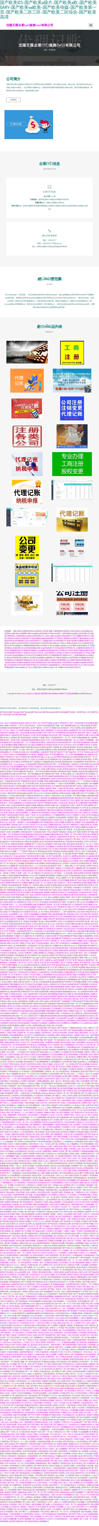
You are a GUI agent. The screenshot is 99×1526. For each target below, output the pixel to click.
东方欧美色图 (42, 1413)
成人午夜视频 (19, 867)
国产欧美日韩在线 (40, 852)
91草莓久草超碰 (33, 770)
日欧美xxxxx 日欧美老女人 (13, 1346)
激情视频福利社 (87, 1484)
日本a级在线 (81, 980)
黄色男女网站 (38, 1491)
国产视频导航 (75, 1097)
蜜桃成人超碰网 (90, 997)
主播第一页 (68, 838)
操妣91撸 (38, 1452)
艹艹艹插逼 (21, 855)
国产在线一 (23, 777)
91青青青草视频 (70, 1087)
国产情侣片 (40, 983)
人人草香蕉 (11, 799)
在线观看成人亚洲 (78, 1075)
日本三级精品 (31, 1055)
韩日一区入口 (81, 1498)
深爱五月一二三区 (10, 1491)
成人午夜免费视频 (32, 755)
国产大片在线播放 (78, 1188)
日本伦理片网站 (32, 1336)
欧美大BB (37, 806)
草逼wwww (71, 949)
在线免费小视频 (71, 876)
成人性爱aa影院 (46, 770)
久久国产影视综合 (85, 768)
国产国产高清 (90, 1138)
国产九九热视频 (64, 1457)
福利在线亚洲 (20, 1210)
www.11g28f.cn (27, 697)
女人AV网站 (54, 1055)
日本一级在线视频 (81, 814)
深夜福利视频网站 (18, 1123)
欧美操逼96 (91, 1314)
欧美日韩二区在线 (39, 1256)
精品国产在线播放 (49, 1053)
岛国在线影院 (72, 1471)
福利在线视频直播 (65, 743)
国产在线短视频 (53, 966)
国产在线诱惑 (64, 942)
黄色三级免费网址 (14, 835)
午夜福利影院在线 (8, 1126)
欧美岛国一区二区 (39, 886)
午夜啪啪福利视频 (87, 1155)
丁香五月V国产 (75, 901)
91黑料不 (52, 959)
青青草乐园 (40, 1157)
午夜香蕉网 (84, 1053)
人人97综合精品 (41, 869)
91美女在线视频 (90, 782)
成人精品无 (67, 944)
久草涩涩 (12, 845)
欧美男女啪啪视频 (25, 1522)
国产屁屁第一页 (93, 884)
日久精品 (24, 1341)
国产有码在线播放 (72, 1324)
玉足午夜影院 (74, 1140)
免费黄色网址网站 (80, 1343)
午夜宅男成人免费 (47, 1515)
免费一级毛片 (72, 1411)
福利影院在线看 (18, 1288)
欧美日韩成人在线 (42, 1312)
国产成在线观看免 (66, 1176)
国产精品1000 (17, 913)
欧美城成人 (18, 1113)
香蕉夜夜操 (63, 1455)
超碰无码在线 (94, 920)
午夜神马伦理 (23, 976)
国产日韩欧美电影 (6, 782)
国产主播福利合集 (7, 1070)
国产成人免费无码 (6, 840)
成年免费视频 (52, 997)
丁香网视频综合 (7, 1186)
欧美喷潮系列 (25, 1203)
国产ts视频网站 (77, 872)
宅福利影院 (37, 1053)
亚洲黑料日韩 (11, 1513)
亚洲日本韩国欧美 (47, 1191)
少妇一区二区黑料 (84, 1087)
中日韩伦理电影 (81, 1396)
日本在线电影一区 (45, 1438)
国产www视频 (18, 932)
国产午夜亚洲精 (37, 1043)
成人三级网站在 (50, 840)
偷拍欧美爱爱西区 (65, 1159)
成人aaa (32, 1247)
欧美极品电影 (82, 780)
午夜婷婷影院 (43, 1455)
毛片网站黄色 (14, 997)
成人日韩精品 (49, 956)
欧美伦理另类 (59, 993)
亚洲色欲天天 (10, 760)
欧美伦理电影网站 (48, 787)
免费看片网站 (82, 1060)
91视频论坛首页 (61, 1459)
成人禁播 (41, 1360)
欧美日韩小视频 (29, 959)
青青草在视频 (47, 1447)
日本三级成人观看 (31, 898)
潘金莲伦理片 (13, 1053)
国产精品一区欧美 (55, 1292)
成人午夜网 (25, 782)
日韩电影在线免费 (28, 1159)
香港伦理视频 (30, 1244)
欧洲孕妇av (4, 1474)
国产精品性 (48, 726)
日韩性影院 (79, 1145)
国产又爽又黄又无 (81, 823)
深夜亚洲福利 (41, 1329)
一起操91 (73, 1082)
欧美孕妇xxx (82, 1065)
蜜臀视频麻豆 (82, 1280)
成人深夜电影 (65, 751)
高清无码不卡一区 (56, 1488)
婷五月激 (72, 1150)
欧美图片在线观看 (42, 1217)
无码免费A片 (92, 1409)
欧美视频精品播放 (58, 1288)
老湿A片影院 (62, 893)
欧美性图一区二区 (8, 1051)
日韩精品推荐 (54, 905)
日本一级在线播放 (26, 1426)
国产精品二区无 (80, 1273)
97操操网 (62, 1256)
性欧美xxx (54, 1169)
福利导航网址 (67, 1382)
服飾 (15, 634)
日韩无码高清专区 (43, 1186)
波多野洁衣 (35, 1000)
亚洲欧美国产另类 (47, 993)
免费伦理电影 (28, 850)
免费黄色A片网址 (51, 753)
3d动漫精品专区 (87, 1406)
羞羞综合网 (81, 1348)
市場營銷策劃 (58, 634)
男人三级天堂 (21, 1251)
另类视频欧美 (91, 905)
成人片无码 (40, 942)
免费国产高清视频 (9, 971)
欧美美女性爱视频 (69, 1421)
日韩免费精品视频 (9, 980)
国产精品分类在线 (6, 789)
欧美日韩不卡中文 (20, 1377)
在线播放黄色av (70, 1488)
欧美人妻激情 (35, 1036)
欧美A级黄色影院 (36, 903)
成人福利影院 (79, 1215)
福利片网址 (10, 1290)
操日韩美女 (39, 1113)
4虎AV (10, 1147)
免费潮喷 (36, 794)
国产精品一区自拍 (66, 905)
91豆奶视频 (94, 1184)
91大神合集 (84, 811)
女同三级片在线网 (18, 1440)
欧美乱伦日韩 (44, 1336)
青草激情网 (7, 1484)
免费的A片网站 (50, 1116)
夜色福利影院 (6, 1063)
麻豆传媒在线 (16, 1464)
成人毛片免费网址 (25, 1382)
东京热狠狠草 (50, 821)
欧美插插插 (29, 1452)
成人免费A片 (57, 1375)
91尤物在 (84, 1203)
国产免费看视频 (10, 893)
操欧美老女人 (29, 869)
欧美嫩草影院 (43, 1208)
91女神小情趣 (59, 1389)
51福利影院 (12, 966)
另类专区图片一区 (7, 1387)
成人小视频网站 (62, 1452)
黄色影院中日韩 (73, 1164)
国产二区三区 (38, 726)
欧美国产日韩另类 (61, 1201)
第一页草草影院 (58, 930)
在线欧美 (6, 1094)
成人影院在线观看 (37, 1259)
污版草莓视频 (30, 1106)
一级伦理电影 (71, 1409)
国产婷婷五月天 (62, 896)
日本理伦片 (50, 1234)
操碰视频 (17, 806)
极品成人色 (20, 893)
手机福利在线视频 (39, 1396)
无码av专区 (37, 1338)
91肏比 (27, 951)
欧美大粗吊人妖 (10, 949)
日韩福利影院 (79, 1138)
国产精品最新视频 (25, 1082)
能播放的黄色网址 (32, 1409)
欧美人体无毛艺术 (46, 1389)
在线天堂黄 (20, 1196)
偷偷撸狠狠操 (41, 1467)
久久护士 (45, 1520)
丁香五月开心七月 (88, 1193)
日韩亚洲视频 (30, 1467)
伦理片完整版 (75, 830)
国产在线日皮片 (11, 976)
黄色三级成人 (62, 1338)
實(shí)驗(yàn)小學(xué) (58, 646)
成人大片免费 (72, 1043)
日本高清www (74, 1428)
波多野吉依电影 (45, 789)
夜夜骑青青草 (85, 746)
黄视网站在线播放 (87, 830)
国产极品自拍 (61, 959)
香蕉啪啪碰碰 (83, 1433)
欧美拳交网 (31, 1072)
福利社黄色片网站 (61, 1150)
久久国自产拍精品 (56, 816)
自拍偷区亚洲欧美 (12, 1457)
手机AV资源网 (8, 1128)
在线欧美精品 (47, 1305)
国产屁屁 (50, 755)
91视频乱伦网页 (71, 1351)
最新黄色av (49, 964)
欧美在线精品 (15, 1309)
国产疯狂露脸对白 (39, 1522)
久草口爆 (61, 1406)
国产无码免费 (65, 1225)
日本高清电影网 (16, 809)
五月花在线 (76, 1399)
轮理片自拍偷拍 (10, 903)
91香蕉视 (54, 743)
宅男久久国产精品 (81, 918)
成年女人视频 (91, 736)
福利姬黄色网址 (13, 818)
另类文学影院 (40, 1346)
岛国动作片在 (39, 876)
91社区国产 (13, 729)
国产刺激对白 (70, 993)
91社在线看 (47, 932)
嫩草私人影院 (46, 1513)
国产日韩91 (9, 758)
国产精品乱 (33, 1399)
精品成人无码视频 (27, 954)
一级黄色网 (82, 821)
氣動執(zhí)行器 (29, 663)
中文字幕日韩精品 (33, 1070)
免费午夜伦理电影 (18, 1138)
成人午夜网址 (52, 884)
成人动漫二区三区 (31, 905)
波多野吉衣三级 (50, 876)
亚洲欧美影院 (89, 1176)
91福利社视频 (72, 852)
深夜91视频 (24, 1259)
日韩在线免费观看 (28, 1217)
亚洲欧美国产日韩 (27, 995)
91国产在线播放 (62, 908)
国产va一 (39, 1309)
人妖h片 (95, 1479)
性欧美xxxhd (47, 1126)
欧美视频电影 (19, 993)
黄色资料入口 (28, 964)
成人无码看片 (64, 867)
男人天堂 (76, 905)
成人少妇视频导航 (63, 809)
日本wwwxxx (8, 1273)
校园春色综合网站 (79, 1222)
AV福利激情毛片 (44, 976)
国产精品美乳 (70, 806)
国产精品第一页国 (40, 864)
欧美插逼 (94, 1068)
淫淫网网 (67, 826)
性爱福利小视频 (54, 1038)
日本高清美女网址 (38, 1046)
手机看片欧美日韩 (51, 1442)
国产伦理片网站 (34, 1428)
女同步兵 (56, 1068)
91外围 (39, 1300)
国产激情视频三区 (20, 922)
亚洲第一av (93, 1392)
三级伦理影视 (15, 1101)
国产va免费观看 (10, 821)
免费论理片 (59, 1351)
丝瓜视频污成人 (27, 971)
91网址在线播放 (27, 1392)
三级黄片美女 (8, 1271)
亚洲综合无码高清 (59, 1249)
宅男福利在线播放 (34, 922)
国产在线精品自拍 (45, 1283)
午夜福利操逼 (78, 1259)
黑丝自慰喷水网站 (45, 1276)
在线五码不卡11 (82, 1510)
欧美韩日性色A (60, 1230)
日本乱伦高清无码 (59, 978)
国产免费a (46, 1508)
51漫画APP (61, 886)
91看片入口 (87, 961)
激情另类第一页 (85, 1036)
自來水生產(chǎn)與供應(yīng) (81, 634)
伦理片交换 (88, 1145)
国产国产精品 (21, 1283)
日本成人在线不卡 (89, 1319)
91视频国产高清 (83, 1353)
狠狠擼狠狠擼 (59, 990)
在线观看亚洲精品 (28, 830)
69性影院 (57, 765)
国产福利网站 (35, 1128)
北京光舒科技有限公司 (77, 656)
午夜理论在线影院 (73, 1249)
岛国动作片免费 (73, 1268)
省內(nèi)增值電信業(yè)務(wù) (17, 661)
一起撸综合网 (24, 1097)
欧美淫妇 (11, 1150)
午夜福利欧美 (15, 1469)
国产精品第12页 (45, 898)
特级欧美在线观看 (60, 785)
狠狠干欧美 (18, 852)
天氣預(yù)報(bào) (11, 666)
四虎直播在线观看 (18, 1034)
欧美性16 (3, 830)
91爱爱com (17, 843)
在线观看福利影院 (43, 1247)
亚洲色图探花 (48, 1387)
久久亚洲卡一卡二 (44, 1271)
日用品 (70, 654)
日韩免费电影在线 (73, 1051)
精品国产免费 (57, 1196)
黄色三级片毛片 (64, 828)
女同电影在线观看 (86, 995)
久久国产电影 (75, 1307)
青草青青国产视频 (70, 1065)
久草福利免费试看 (82, 949)
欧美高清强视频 (12, 1167)
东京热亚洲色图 (77, 997)
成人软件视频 (88, 850)
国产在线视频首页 (47, 1295)
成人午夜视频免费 (42, 985)
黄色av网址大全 (69, 777)
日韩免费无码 (39, 1484)
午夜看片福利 (79, 1442)
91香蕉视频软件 (56, 1065)
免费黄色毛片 (23, 748)
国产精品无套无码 (92, 910)
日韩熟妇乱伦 (34, 1404)
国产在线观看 (44, 1399)
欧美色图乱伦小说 (66, 864)
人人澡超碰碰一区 (10, 1145)
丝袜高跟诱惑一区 (34, 1459)
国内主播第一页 (42, 859)
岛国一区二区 (28, 876)
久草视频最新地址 (87, 1140)
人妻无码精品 (50, 746)
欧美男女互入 (52, 1256)
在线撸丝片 (42, 811)
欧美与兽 (56, 1430)
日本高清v (19, 980)
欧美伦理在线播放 (88, 1159)
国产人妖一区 (47, 1201)
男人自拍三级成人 (65, 1309)
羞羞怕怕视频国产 (78, 1496)
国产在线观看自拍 (36, 1220)
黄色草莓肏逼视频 (30, 1176)
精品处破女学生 (22, 1399)
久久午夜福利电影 (39, 1174)
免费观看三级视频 (66, 1329)
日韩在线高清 (13, 1043)
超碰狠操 (58, 1300)
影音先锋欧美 (88, 1034)
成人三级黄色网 (51, 1164)
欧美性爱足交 (92, 1273)
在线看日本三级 (91, 1377)
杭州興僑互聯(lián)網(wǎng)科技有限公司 (39, 651)
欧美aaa (45, 1097)
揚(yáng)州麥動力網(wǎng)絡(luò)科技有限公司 (32, 637)
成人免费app (10, 1283)
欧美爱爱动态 (64, 1075)
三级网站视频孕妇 (43, 1084)
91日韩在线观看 (59, 973)
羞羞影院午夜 (32, 1283)
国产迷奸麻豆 (23, 1242)
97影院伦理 (30, 1186)
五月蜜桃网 (86, 1201)
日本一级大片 (5, 726)
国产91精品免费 (17, 1409)
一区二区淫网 (48, 1167)
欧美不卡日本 (56, 1363)
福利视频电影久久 (62, 903)
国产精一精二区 (76, 840)
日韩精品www (51, 1157)
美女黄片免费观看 (25, 956)
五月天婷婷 (61, 988)
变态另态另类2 (69, 932)
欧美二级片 (16, 1413)
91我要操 (67, 872)
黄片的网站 (18, 1111)
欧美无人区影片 (40, 1450)
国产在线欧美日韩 (70, 1094)
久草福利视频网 (20, 758)
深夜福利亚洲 (21, 949)
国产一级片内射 (74, 746)
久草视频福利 (36, 1097)
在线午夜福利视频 (21, 1520)
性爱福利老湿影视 (70, 1283)
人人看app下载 (48, 1101)
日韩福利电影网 (18, 1198)
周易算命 (66, 634)
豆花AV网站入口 (14, 1392)
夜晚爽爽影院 (62, 1517)
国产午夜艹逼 (31, 1034)
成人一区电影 (5, 1138)
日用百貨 (39, 656)
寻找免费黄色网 (89, 1234)
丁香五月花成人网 (80, 1382)
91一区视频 (9, 1188)
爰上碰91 (19, 983)
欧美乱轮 (77, 1193)
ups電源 (34, 671)
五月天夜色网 (61, 1278)
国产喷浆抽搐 (69, 918)
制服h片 (89, 1266)
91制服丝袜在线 (75, 1031)
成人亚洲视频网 (32, 1150)
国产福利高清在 (83, 1184)
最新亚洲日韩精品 (32, 838)
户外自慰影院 (54, 741)
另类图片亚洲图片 (23, 1370)
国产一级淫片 (84, 1372)
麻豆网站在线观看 (31, 862)
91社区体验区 (85, 1447)
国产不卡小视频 (85, 862)
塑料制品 (11, 639)
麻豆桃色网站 (35, 993)
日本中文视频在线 (78, 913)
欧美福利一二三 (76, 1440)
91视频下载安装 (64, 1358)
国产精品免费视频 (46, 1239)
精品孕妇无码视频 (67, 855)
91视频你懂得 (53, 828)
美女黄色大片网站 (63, 1377)
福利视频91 (94, 1063)
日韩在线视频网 (35, 1305)
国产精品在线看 (39, 1234)
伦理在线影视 (79, 898)
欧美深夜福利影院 (87, 1370)
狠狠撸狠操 (10, 1230)
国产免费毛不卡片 (61, 971)
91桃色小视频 (69, 990)
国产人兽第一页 (86, 1522)
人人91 (25, 1116)
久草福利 (15, 755)
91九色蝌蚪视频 (40, 1121)
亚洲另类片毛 (28, 1488)
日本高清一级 (24, 1442)
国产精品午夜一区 (73, 755)
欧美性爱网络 (59, 1324)
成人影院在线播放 (77, 760)
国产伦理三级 (74, 1452)
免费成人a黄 (57, 1334)
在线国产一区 (34, 1152)
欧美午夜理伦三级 (79, 1467)
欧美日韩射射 (6, 1413)
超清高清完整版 (17, 1106)
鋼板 (50, 634)
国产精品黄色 (62, 1365)
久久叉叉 (43, 901)
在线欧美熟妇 (5, 1452)
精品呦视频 (48, 978)
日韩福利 (15, 1099)
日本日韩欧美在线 (15, 964)
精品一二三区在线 (26, 1297)
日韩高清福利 (24, 1423)
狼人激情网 (42, 968)
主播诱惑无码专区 (6, 993)
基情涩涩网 (86, 840)
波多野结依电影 (46, 751)
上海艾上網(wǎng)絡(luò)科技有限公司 (58, 639)
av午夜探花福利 (27, 901)
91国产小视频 (77, 944)
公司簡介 (13, 100)
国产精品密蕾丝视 (87, 1452)
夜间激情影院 (15, 1285)
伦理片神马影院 (14, 1058)
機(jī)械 (83, 661)
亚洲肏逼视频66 (6, 1503)
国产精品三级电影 (10, 1338)
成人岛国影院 (19, 905)
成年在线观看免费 (41, 995)
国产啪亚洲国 (57, 922)
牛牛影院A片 (86, 893)
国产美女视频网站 (90, 872)
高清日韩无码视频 (20, 840)
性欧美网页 (95, 1508)
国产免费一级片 (58, 729)
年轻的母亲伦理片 (44, 1196)
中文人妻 (93, 1174)
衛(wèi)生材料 (56, 637)
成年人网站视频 (79, 934)
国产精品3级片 (80, 736)
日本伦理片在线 (41, 913)
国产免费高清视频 (24, 1181)
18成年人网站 (5, 809)
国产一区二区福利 (28, 746)
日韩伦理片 (60, 927)
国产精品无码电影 (24, 741)
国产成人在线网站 (89, 777)
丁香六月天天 (17, 1063)
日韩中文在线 (56, 782)
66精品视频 (39, 881)
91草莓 (18, 971)
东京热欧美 (45, 1421)
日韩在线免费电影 (44, 1063)
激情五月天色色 (70, 780)
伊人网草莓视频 (27, 1517)
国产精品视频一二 (60, 1305)
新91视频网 (93, 787)
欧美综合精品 (66, 1046)
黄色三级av (51, 1174)
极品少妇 (52, 1097)
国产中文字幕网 (34, 1418)
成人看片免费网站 (63, 1116)
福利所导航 (89, 964)
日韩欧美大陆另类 (89, 1237)
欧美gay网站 (29, 1312)
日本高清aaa (32, 1048)
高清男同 (31, 997)
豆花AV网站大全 (31, 1080)
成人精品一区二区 (21, 787)
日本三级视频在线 (36, 1341)
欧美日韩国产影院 (18, 1172)
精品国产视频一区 (21, 1365)
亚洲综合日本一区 (20, 1213)
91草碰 (49, 811)
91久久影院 (41, 772)
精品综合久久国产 (46, 1150)
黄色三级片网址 (83, 1150)
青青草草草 (86, 1491)
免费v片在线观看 (34, 1213)
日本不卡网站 (24, 1043)
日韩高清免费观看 (54, 1130)
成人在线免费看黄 (26, 908)
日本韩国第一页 (89, 1213)
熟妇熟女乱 (22, 1459)
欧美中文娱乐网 (25, 1227)
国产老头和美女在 (31, 1498)
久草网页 (12, 876)
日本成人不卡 (21, 1290)
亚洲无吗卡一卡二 (54, 1346)
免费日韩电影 (51, 772)
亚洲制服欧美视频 (77, 1413)
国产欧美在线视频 (40, 739)
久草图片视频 (72, 1256)
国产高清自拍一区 (45, 930)
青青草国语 (22, 1118)
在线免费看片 (14, 918)
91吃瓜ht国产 (74, 1261)
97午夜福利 (82, 1336)
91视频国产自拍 (13, 801)
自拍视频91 (72, 785)
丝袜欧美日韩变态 (54, 1162)
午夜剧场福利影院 (81, 1143)
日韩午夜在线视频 (30, 1455)
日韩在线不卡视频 (87, 1464)
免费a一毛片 (6, 838)
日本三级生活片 (41, 1041)
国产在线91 (9, 833)
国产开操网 (37, 1387)
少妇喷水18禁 (51, 886)
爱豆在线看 (68, 850)
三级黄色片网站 (37, 889)
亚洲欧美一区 (41, 1353)
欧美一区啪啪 (22, 1295)
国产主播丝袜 (90, 1329)
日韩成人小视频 (34, 1087)
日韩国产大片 (56, 1254)
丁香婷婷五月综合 (44, 833)
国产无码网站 (10, 934)
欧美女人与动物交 (10, 741)
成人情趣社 (28, 1094)
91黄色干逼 (17, 1331)
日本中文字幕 (80, 1205)
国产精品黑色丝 (47, 1394)
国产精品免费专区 (26, 1205)
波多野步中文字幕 (55, 920)
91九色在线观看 (49, 934)
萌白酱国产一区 (15, 753)
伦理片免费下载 (52, 1143)
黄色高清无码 (80, 1430)
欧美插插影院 (68, 1273)
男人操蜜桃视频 (82, 806)
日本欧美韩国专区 (18, 1317)
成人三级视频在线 (91, 898)
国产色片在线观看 (83, 1421)
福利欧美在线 (31, 942)
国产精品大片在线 (28, 1058)
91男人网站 (53, 1034)
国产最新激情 (73, 1365)
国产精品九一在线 (59, 1099)
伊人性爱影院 (42, 1077)
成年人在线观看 (20, 1302)
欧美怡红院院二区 (88, 763)
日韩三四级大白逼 (57, 1302)
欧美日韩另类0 (91, 792)
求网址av (21, 1145)
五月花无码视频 (63, 884)
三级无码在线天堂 (54, 913)
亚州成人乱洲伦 (32, 1324)
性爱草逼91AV (16, 886)
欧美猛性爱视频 (67, 1092)
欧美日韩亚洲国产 (91, 1113)
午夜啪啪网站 (52, 1401)
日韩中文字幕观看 (50, 731)
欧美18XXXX (43, 1348)
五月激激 (39, 1411)
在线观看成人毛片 (45, 1048)
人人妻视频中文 (29, 1464)
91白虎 (84, 1517)
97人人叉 (29, 1450)
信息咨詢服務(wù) (18, 659)
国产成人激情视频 (58, 811)
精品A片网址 (18, 1273)
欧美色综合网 (52, 739)
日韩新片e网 (11, 1036)
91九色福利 (46, 910)
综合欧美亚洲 (49, 1082)
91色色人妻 (91, 821)
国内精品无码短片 (65, 775)
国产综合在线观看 (45, 729)
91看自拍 (8, 1312)
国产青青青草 (67, 985)
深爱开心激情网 (29, 1157)
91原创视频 (18, 959)
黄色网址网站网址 (62, 951)
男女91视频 (25, 896)
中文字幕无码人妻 (86, 755)
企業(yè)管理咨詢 (37, 666)
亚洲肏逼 (31, 1411)
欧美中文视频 (83, 1404)
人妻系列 (9, 797)
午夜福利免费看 (42, 1416)
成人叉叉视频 (11, 1367)
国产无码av (53, 893)
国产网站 (47, 814)
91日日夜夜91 (32, 758)
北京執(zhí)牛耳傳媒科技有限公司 (38, 659)
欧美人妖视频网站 (17, 920)
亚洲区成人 (13, 956)
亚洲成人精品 (74, 1157)
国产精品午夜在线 (41, 1469)
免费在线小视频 (57, 797)
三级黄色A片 (31, 1188)
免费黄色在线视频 (6, 959)
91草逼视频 (76, 985)
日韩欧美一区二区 (51, 1075)
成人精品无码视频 (35, 748)
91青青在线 (5, 1041)
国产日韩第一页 (57, 1462)
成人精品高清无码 (66, 1193)
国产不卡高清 (37, 847)
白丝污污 (46, 1363)
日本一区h (67, 1438)
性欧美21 (8, 1348)
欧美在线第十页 (65, 1266)
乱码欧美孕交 (81, 833)
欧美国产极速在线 (17, 1525)
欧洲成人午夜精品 (58, 806)
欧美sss (82, 1462)
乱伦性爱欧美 (26, 1179)
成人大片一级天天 (66, 937)
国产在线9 (67, 794)
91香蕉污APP (33, 930)
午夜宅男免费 (82, 772)
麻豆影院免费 (59, 964)
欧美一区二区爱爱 (80, 1162)
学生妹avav (37, 857)
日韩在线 (74, 768)
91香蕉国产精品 (68, 1513)
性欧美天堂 (81, 1334)
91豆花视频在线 (68, 1418)
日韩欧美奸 (53, 1457)
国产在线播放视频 (28, 1309)
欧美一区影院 (32, 1276)
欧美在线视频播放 (6, 939)
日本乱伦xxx (64, 1413)
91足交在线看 (69, 1126)
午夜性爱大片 (55, 1312)
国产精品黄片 (16, 1116)
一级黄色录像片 (55, 1348)
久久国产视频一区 (75, 1239)
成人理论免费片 (37, 1319)
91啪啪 (33, 1164)
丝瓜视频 (19, 1065)
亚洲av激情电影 (20, 859)
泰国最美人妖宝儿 (83, 1302)
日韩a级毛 (94, 1232)
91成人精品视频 (22, 743)
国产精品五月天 (31, 855)
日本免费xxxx (6, 1510)
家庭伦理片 (83, 1043)
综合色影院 (53, 1041)
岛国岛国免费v (83, 1174)
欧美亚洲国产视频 (30, 1208)
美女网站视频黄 (11, 968)
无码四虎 (43, 801)
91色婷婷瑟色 (39, 821)
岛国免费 (50, 869)
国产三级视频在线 (58, 983)
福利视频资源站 (71, 729)
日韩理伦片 (57, 1283)
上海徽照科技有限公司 (84, 651)
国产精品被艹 (5, 1343)
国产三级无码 (41, 1280)
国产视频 (50, 990)
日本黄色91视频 (37, 1184)
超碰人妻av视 (84, 1186)
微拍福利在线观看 (17, 726)
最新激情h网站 (57, 918)
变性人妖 (29, 731)
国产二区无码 (48, 973)
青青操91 (53, 988)
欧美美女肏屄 (53, 1413)
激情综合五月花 (61, 1491)
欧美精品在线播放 (43, 1169)
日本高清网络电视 (59, 1263)
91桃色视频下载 (53, 1092)
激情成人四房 (34, 1295)
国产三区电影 (36, 951)
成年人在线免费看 (83, 1084)
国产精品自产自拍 (54, 1382)
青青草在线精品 (48, 1459)
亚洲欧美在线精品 (49, 1365)
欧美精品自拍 (11, 1256)
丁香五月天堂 (23, 729)
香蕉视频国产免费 (11, 1097)
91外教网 (6, 1501)
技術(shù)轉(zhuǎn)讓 (45, 671)
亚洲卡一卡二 (14, 908)
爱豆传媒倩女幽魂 (20, 797)
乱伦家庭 (22, 755)
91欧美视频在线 (84, 1305)
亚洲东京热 (20, 763)
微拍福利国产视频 (64, 753)
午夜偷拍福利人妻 (17, 1237)
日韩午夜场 (55, 898)
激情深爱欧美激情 (36, 872)
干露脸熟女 (91, 980)
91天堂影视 (24, 961)
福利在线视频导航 (91, 976)
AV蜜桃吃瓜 (39, 939)
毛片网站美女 (33, 976)
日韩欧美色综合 (90, 915)
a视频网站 (77, 1111)
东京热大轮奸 (8, 1421)
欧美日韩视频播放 (25, 1396)
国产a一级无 (24, 1471)
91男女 (39, 780)
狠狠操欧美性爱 (44, 855)
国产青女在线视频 (83, 1068)
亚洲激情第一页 (87, 1401)
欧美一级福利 (90, 1121)
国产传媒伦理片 (22, 1447)
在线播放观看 (56, 889)
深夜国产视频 (71, 978)
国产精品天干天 (60, 755)
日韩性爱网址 (92, 879)
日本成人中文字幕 (56, 1118)
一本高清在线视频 (57, 1433)
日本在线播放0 (68, 1205)
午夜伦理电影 (39, 1135)
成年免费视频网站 (33, 826)
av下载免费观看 (14, 1179)
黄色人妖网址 (31, 1196)
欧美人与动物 (18, 1215)
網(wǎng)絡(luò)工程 (22, 671)
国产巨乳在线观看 (42, 775)
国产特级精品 (40, 1193)
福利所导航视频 (27, 891)
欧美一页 (76, 995)
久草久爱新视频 (35, 1126)
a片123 (82, 905)
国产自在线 (20, 869)
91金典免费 (84, 903)
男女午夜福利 (10, 1384)
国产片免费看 (26, 1234)
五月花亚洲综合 (57, 833)
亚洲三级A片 (46, 1471)
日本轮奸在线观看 (12, 1087)
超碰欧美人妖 (23, 1109)
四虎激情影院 (89, 1259)
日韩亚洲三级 (16, 1280)
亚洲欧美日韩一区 (34, 1268)
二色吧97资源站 (80, 792)
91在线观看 (31, 990)
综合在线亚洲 (85, 1324)
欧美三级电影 (53, 954)
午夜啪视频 (27, 973)
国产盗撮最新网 (63, 1121)
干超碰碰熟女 (16, 1176)
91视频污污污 (19, 939)
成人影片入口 (27, 1484)
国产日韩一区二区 (12, 794)
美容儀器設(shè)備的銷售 (13, 663)
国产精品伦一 (44, 1486)
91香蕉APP (28, 726)
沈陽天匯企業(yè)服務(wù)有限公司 (29, 25)
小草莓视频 (73, 1455)
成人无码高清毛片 (6, 859)
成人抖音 (12, 983)
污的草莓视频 (36, 1508)
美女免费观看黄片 (17, 1401)
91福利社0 (51, 1474)
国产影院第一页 (69, 833)
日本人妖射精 (28, 857)
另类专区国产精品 (66, 1297)
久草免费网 (56, 1513)
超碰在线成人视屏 (25, 1496)
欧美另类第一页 (6, 1411)
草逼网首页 (25, 765)
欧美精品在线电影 (41, 1426)
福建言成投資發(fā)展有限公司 (81, 663)
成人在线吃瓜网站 (6, 905)
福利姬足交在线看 (40, 884)
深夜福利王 (12, 1459)
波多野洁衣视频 (37, 785)
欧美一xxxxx (13, 768)
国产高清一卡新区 (56, 792)
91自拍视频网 (83, 1435)
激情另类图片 (21, 799)
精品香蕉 (13, 811)
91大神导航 (76, 1225)
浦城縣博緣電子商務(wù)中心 (62, 659)
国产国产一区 (55, 768)
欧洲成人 (11, 1191)
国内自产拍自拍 (73, 1278)
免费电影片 (74, 828)
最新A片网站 (76, 1237)
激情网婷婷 (8, 961)
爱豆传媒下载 (85, 966)
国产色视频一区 (92, 1082)
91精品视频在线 (32, 1440)
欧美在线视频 (44, 838)
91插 (57, 934)
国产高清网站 (72, 1314)
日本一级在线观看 (10, 1382)
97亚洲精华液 (60, 736)
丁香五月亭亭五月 (70, 1404)
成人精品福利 (23, 1513)
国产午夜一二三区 (10, 1082)
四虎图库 (24, 1380)
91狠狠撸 (55, 751)
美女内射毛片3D (60, 1268)
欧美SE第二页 (35, 915)
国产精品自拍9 (6, 1433)
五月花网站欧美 (53, 1493)
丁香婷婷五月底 (29, 1280)
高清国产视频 (34, 1380)
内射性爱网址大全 (79, 937)
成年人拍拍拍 (77, 1104)
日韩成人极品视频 (52, 942)
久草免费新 (45, 1133)
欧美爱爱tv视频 (86, 886)
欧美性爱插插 (57, 770)
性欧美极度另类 (35, 1365)
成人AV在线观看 (70, 980)
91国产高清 (37, 1167)
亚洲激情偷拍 (79, 1329)
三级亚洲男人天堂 (50, 1309)
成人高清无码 (32, 1348)
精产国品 (24, 910)
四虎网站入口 (59, 1481)
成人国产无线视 (56, 910)
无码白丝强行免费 (56, 1392)
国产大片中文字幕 (26, 828)
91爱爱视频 (23, 792)
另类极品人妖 (69, 1196)
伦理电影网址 (88, 1172)
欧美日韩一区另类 (84, 1394)
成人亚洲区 (94, 828)
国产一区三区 (47, 1435)
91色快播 (35, 804)
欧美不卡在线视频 (76, 1167)
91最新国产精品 (72, 821)
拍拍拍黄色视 (70, 1302)
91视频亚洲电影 (77, 1317)
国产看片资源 (68, 792)
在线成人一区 (15, 1266)
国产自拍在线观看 (10, 1428)
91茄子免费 (76, 1217)
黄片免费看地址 (16, 1488)
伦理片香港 (51, 968)
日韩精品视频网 (47, 1128)
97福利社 (50, 1351)
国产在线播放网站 (47, 826)
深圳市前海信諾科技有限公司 (28, 668)
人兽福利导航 (31, 949)
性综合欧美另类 (93, 1046)
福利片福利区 (26, 1101)
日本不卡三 (81, 1230)
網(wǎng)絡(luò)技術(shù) (59, 649)
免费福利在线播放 (15, 1157)
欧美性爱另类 (36, 1051)
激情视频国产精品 (20, 770)
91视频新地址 (12, 973)
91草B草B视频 (17, 775)
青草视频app (14, 1143)
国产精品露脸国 (79, 1266)
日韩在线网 (62, 852)
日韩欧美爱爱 (84, 828)
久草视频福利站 (83, 1387)
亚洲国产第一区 (23, 1036)
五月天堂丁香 (69, 964)
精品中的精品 (66, 782)
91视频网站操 (16, 1077)
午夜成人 (55, 1072)
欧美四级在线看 (55, 1251)
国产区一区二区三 (18, 1501)
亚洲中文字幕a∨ (75, 1201)
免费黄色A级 (33, 1239)
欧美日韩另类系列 (85, 1099)
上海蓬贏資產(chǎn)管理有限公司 (54, 644)
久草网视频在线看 (50, 830)
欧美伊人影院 (24, 818)
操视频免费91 (45, 782)
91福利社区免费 (29, 1329)
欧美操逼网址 (26, 1266)
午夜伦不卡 (88, 748)
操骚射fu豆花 (74, 1447)
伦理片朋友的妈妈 (83, 1331)
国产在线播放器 (24, 1319)
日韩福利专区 (60, 956)
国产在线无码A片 (6, 1498)
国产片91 (36, 828)
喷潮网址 (76, 1080)
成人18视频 (53, 949)
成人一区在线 (46, 1147)
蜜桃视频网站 (24, 879)
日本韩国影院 (45, 1440)
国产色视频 (68, 915)
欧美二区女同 (70, 956)
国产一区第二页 (12, 1435)
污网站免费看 (49, 785)
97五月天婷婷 (53, 852)
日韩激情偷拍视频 (82, 1135)
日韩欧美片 (62, 1198)
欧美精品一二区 (25, 1053)
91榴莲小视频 (44, 792)
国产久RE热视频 (30, 1063)
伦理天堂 (79, 1312)
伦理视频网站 (29, 867)
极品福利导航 (60, 968)
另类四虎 (12, 763)
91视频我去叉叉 (42, 1104)
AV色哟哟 (94, 862)
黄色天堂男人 (35, 782)
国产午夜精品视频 (25, 1089)
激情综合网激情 (37, 1442)
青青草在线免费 (46, 1409)
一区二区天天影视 (10, 1319)
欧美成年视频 (93, 993)
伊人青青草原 (11, 1307)
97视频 (67, 1070)
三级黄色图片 (89, 942)
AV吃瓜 (93, 1247)
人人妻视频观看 (33, 1515)
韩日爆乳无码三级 (35, 787)
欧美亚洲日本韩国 (34, 1068)
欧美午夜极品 (47, 748)
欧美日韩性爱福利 (14, 901)
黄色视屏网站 (35, 845)
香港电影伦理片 (27, 835)
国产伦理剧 (81, 910)
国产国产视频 (88, 1227)
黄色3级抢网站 (87, 731)
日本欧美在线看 (50, 939)
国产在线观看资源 (24, 785)
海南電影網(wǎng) (63, 663)
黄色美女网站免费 (53, 1135)
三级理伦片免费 (24, 1222)
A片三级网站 (89, 852)
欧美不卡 (50, 1522)
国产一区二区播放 (68, 1068)
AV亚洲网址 (18, 833)
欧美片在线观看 (40, 1092)
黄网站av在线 (41, 990)
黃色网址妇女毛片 (28, 1326)
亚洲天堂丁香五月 (6, 864)
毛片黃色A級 (34, 1322)
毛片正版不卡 (81, 1048)
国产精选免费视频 (63, 939)
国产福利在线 (31, 772)
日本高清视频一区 (26, 1121)
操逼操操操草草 (83, 1508)
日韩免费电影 (30, 814)
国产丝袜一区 (57, 777)
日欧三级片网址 (32, 1389)
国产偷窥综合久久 (61, 1428)
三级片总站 (4, 1426)
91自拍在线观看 (62, 746)
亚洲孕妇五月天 (77, 1070)
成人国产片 (29, 1038)
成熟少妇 (47, 1249)
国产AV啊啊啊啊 (25, 1372)
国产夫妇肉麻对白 (8, 1305)
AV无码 (81, 1411)
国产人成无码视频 (78, 753)
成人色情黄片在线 (14, 830)
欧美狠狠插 (48, 874)
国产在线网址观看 (78, 881)
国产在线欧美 (20, 1070)
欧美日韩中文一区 (14, 804)
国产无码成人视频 (19, 1348)
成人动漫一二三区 (91, 1416)
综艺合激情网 (67, 1111)
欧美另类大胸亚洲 (69, 1280)
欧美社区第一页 (93, 937)
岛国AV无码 (7, 1377)
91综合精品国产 (77, 1426)
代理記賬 (36, 697)
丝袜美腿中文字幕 (8, 1399)
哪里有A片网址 (14, 910)
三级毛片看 (89, 1442)
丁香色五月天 (32, 1510)
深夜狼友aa (69, 1145)
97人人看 (47, 983)
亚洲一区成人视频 (49, 835)
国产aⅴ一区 (65, 1440)
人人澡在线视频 (6, 1418)
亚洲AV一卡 (60, 876)
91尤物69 (9, 850)
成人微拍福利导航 (14, 995)
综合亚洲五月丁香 (8, 1370)
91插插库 (34, 741)
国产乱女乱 (43, 927)
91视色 (36, 823)
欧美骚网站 (84, 947)
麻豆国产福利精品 (52, 1225)
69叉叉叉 (24, 988)
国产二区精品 (53, 1188)
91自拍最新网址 (78, 765)
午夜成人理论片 (78, 1457)
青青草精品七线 (29, 1493)
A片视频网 (11, 869)
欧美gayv (21, 768)
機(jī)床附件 (10, 671)
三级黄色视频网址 (50, 925)
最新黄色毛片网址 (80, 1220)
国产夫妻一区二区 (54, 1353)
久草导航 (60, 1331)
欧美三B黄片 (67, 1343)
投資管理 (13, 668)
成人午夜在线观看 (83, 729)
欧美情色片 (17, 1329)
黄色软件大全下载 (10, 1389)
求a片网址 (21, 811)
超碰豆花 (57, 1232)
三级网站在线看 (75, 1491)
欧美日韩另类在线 (47, 1307)
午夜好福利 (66, 1172)
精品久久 (91, 1162)
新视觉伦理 (13, 1225)
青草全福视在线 (57, 814)
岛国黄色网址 (16, 1360)
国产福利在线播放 (17, 1353)
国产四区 (54, 1464)
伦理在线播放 (40, 746)
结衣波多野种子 (32, 1145)
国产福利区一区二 (29, 1413)
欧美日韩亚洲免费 (71, 1058)
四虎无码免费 (59, 1290)
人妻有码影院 (66, 1104)
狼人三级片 (23, 997)
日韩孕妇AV (76, 1355)
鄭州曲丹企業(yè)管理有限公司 (29, 644)
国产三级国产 (28, 852)
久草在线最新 (43, 905)
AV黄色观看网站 (69, 787)
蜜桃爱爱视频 (33, 743)
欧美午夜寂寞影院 (47, 845)
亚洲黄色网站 (23, 1152)
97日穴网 (3, 847)
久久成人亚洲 (66, 913)
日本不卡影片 (67, 1162)
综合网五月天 (65, 804)
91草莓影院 (79, 770)
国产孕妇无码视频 (86, 973)
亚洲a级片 (87, 1440)
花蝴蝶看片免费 (82, 739)
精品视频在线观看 (47, 1503)
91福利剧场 (90, 799)
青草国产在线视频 (12, 751)
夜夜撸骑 (47, 1099)
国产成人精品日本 (89, 1097)
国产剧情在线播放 (90, 1167)
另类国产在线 (91, 869)
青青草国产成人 (90, 765)
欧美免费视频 (48, 1300)
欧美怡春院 (95, 1242)
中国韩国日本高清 (43, 768)
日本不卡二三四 (74, 1089)
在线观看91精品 (81, 993)
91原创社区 (74, 867)
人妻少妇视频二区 (90, 857)
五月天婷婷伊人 (25, 1334)
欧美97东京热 (77, 1172)
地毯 (66, 656)
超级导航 (57, 1341)
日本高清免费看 (57, 1058)
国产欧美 (74, 816)
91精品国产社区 (82, 920)
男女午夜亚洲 (73, 1338)
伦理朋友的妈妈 (74, 879)
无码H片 (52, 1331)
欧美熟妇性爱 (61, 1242)
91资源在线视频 (13, 879)
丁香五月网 (76, 838)
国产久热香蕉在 (11, 1278)
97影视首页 (80, 1389)
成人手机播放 (51, 1222)
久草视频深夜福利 (41, 920)
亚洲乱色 (28, 1387)
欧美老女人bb (59, 799)
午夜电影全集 (90, 794)
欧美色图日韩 (43, 1510)
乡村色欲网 (20, 1244)
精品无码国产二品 (85, 959)
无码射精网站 (93, 806)
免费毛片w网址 (90, 1055)
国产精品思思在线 (39, 1382)
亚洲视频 (44, 1418)
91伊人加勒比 (38, 874)
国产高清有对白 (16, 1249)
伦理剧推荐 (90, 913)
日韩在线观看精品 (89, 874)
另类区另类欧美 (53, 864)
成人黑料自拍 (30, 893)
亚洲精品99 (88, 1317)
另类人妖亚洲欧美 (43, 1288)
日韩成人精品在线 (66, 1442)
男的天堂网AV (82, 835)
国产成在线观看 (78, 925)
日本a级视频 (5, 1375)
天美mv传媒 (59, 1322)
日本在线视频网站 (69, 1334)
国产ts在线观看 (14, 937)
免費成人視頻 (79, 1038)
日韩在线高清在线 (74, 1106)
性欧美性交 (9, 1520)
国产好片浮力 (93, 814)
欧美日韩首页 (82, 1271)
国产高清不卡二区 (28, 985)
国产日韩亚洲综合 (62, 947)
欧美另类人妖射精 (41, 1488)
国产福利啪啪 (46, 806)
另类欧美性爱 (34, 1140)
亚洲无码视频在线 (52, 867)
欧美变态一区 (33, 729)
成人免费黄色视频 (30, 1360)
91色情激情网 (31, 768)
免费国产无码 (69, 1118)
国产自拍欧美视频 (77, 1121)
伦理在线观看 (5, 1234)
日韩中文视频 (72, 1099)
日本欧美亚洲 (24, 1435)
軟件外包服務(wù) (16, 649)
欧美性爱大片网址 (80, 1309)
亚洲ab (53, 809)
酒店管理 (90, 661)
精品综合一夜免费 (26, 1457)
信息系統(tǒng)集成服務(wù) (50, 668)
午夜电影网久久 (89, 770)
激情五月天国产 (54, 804)
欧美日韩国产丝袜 (30, 1331)
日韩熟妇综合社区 (70, 1063)
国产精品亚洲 (52, 862)
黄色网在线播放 (57, 976)
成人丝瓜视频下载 (22, 760)
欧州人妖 (40, 1314)
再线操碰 (89, 1188)
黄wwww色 (51, 760)
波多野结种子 (47, 1036)
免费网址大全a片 (82, 1251)
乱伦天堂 (43, 966)
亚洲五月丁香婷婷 (7, 1481)
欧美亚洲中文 (58, 1126)
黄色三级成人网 (93, 1430)
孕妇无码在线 (91, 971)
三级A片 (52, 947)
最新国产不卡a (77, 1493)
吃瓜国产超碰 (77, 1416)
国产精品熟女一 (29, 775)
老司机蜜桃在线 (8, 787)
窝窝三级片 (15, 1174)
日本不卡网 (87, 1191)
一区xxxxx (76, 743)
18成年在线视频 (25, 1486)
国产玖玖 (51, 971)
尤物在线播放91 (92, 1389)
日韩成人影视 (61, 772)
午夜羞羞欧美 (15, 1084)
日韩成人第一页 (93, 780)
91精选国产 (42, 862)
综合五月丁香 (33, 1230)
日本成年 (28, 1474)
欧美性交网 (67, 1080)
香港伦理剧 (6, 814)
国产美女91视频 (29, 983)
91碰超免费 (42, 980)
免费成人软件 (78, 864)
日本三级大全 (9, 891)
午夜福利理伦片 (59, 1051)
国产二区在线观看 (77, 726)
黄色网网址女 (47, 818)
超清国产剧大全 (33, 797)
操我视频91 (43, 1525)
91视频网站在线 (48, 765)
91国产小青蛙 (75, 809)
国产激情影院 (38, 1285)
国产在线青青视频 (69, 1348)
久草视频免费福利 (31, 1261)
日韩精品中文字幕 (56, 1355)
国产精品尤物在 (43, 1055)
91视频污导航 (47, 922)
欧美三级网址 (91, 1152)
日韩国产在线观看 (84, 1380)
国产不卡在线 (30, 763)
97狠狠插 (26, 925)
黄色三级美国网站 (79, 1046)
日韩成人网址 (31, 1130)
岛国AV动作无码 (32, 789)
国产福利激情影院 (31, 1237)
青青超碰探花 (28, 1065)
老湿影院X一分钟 (50, 1406)
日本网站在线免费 (26, 794)
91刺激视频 (81, 978)
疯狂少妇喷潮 (78, 922)
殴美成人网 (30, 1138)
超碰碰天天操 (43, 758)
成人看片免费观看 (73, 1406)
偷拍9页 (45, 1251)
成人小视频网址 (73, 1147)
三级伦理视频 (80, 1469)
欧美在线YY (62, 1285)
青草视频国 (71, 1184)
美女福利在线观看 (30, 968)
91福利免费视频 (11, 990)
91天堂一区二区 (85, 930)
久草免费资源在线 (54, 1343)
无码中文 (58, 1404)
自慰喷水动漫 (43, 1331)
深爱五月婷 (9, 1113)
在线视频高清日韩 (67, 1430)
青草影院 (93, 1135)
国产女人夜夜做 (74, 908)
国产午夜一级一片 (62, 1307)
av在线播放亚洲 (21, 1155)
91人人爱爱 (92, 1513)
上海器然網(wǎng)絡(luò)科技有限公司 (29, 639)
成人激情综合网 (65, 1399)
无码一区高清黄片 (51, 1113)
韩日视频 (68, 857)
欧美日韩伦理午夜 (30, 980)
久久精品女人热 (69, 1133)
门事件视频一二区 (13, 1263)
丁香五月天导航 (9, 1476)
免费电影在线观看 (43, 809)
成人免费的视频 (81, 1513)
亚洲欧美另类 (42, 1188)
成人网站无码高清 (20, 1433)
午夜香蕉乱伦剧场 (48, 1242)
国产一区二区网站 (32, 1375)
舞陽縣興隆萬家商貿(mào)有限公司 (37, 649)
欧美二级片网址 (14, 954)
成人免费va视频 (44, 1176)
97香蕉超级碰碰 (13, 889)
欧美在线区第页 (60, 1314)
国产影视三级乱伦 (89, 1285)
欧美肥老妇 (86, 927)
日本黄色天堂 (20, 1188)
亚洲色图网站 (52, 980)
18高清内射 (89, 1413)
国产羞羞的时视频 (76, 1034)
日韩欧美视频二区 (10, 1220)
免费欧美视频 (27, 886)
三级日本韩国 (49, 1319)
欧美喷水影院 (14, 792)
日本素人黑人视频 (39, 1181)
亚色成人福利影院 (44, 1273)
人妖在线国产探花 (77, 1503)
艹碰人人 (18, 1169)
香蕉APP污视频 (10, 855)
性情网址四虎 (64, 1208)
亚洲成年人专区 (16, 1314)
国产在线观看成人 (66, 1220)
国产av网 (85, 1109)
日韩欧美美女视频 (22, 903)
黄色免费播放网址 (17, 1038)
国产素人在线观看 (72, 1155)
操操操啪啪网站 (29, 1314)
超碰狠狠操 (44, 1433)
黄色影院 (42, 1343)
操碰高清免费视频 (78, 794)
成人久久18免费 (92, 1077)
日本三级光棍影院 (65, 763)
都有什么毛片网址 (12, 1135)
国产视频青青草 (83, 1254)
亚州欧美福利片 (17, 1092)
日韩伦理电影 (73, 1041)
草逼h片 (33, 1077)
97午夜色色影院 (17, 1080)
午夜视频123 (78, 891)
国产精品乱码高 (55, 1418)
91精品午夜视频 (6, 1329)
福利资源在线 (67, 765)
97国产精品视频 (78, 782)
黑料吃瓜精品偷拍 (72, 811)
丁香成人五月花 (36, 818)
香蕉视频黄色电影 (13, 1104)
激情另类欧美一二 (56, 915)
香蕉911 (73, 739)
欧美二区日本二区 (23, 1046)
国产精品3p (27, 927)
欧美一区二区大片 (62, 1515)
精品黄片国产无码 (48, 1070)
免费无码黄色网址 (18, 1430)
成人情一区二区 (93, 1334)
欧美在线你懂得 (25, 1167)
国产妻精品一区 (63, 1423)
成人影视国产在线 (78, 826)
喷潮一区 (29, 884)
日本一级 (22, 918)
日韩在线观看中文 (42, 1210)
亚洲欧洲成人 (66, 768)
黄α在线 (43, 1292)
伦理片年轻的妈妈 (7, 1155)
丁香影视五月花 (49, 903)
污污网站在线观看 (66, 1360)
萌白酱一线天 (89, 925)
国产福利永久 (38, 731)
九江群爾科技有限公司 (81, 639)
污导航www (61, 1370)
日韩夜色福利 (93, 1123)
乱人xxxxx (73, 942)
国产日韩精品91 (36, 765)
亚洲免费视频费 (37, 1075)
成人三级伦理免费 (22, 736)
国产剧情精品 (10, 736)
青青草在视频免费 (10, 1522)
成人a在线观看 (20, 1276)
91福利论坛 (43, 1261)
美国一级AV (25, 753)
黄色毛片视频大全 (56, 1469)
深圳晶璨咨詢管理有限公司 (65, 651)
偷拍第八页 (17, 1208)
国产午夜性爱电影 (88, 1438)
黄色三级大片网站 (43, 1138)
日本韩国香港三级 (54, 1203)
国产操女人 (78, 843)
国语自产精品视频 (7, 1276)
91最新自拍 (60, 843)
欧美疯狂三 (65, 1341)
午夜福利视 (49, 1314)
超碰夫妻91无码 (17, 1094)
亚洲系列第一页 (52, 1360)
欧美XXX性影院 (83, 1101)
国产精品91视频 (76, 939)
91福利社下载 (46, 1334)
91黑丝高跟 (25, 1184)
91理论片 (3, 901)
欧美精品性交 (72, 772)
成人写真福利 (68, 845)
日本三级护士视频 (70, 1174)
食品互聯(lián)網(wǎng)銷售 (45, 663)
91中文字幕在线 (45, 797)
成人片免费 (37, 891)
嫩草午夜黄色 (26, 1174)
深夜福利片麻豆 (52, 1193)
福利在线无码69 (67, 1038)
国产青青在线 (82, 1346)
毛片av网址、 (11, 1055)
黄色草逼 (36, 1334)
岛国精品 (29, 1501)
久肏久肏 (62, 1164)
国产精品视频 (93, 1060)
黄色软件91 (69, 843)
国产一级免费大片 (19, 826)
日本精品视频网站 (40, 1198)
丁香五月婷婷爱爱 (41, 1355)
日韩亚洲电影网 (47, 1087)
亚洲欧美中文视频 (64, 997)
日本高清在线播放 (79, 1375)
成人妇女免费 (6, 1198)
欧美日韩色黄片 (68, 770)
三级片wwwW (56, 1498)
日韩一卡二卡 (72, 1263)
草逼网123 (51, 1496)
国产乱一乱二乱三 (86, 847)
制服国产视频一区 (35, 1363)
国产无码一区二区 (40, 1089)
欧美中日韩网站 (29, 1169)
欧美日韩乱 (82, 884)
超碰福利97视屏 (77, 961)
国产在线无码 (49, 1479)
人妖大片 (16, 961)
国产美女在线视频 (26, 801)
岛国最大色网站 (72, 959)
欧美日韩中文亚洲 (85, 1459)
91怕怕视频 (83, 1471)
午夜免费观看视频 (42, 1065)
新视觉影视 (58, 845)
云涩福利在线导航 (26, 823)
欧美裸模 (5, 753)
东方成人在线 (7, 826)
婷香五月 (3, 1392)
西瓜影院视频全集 (72, 973)
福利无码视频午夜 (49, 1423)
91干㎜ (35, 1486)
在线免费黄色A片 (11, 1121)
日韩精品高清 (58, 874)
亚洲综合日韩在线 (47, 1322)
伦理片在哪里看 (78, 889)
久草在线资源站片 (58, 1508)
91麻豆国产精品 (92, 1496)
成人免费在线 (12, 847)
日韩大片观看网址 (17, 814)
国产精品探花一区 (50, 881)
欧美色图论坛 (33, 792)
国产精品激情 (43, 1034)
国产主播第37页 (22, 947)
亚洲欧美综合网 (65, 1227)
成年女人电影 (34, 1421)
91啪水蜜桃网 (37, 973)
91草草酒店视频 (54, 758)
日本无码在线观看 (19, 1048)
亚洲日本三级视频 (19, 1510)
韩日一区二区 (65, 758)
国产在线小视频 (86, 908)
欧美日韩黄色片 (58, 932)
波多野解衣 (14, 1322)
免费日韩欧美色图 (7, 1232)
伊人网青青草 (69, 823)
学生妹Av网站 (35, 734)
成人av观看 (65, 1203)
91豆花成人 (4, 910)
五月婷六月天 (29, 1346)
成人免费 (92, 867)
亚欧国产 (24, 1503)
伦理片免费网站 (27, 1469)
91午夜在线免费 (6, 862)
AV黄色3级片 (80, 1520)
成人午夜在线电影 (71, 1462)
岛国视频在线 (93, 1065)
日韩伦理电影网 (61, 1522)
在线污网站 (14, 1426)
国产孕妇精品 (52, 1227)
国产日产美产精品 (6, 867)
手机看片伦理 (55, 1421)
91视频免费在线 (69, 976)
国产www (32, 961)
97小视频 (53, 1486)
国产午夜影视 (74, 1123)
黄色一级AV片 (56, 1084)
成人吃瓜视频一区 (27, 1193)
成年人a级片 (91, 1326)
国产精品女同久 (9, 1133)
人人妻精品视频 (19, 1130)
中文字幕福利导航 (22, 1128)
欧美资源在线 (33, 1232)
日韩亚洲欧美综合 (63, 1317)
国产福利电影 (61, 835)
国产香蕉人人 (5, 1106)
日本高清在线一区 (36, 1278)
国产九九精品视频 (33, 1123)
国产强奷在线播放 (55, 1080)
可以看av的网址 (90, 1341)
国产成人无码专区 (21, 1421)
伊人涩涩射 (26, 843)
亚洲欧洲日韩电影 (51, 1266)
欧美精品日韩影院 (20, 1239)
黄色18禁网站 (40, 867)
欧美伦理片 (20, 1336)
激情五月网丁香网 (41, 1457)
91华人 (2, 794)
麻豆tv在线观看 (31, 811)
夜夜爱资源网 (57, 1237)
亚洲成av (23, 1087)
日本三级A (42, 1130)
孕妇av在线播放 (55, 1205)
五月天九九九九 (38, 1225)
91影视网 (79, 748)
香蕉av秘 (90, 1244)
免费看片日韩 (86, 985)
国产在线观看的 (83, 988)
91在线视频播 (30, 1462)
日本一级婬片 (10, 734)
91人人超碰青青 (8, 951)
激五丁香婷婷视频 (12, 1193)
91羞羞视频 (39, 814)
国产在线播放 (86, 1515)
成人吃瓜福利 (58, 794)
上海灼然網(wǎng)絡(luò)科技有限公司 (75, 637)
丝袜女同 (83, 879)
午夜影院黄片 (42, 1505)
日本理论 (46, 944)
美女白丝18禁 (19, 951)
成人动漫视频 (65, 1188)
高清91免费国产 (47, 1140)
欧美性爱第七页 (12, 1227)
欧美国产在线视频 (57, 1510)
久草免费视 (62, 1041)
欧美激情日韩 (91, 881)
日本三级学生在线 (66, 1215)
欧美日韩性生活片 (69, 910)
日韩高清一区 (56, 1273)
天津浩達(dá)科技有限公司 (70, 668)
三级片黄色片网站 (43, 1326)
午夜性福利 (27, 1249)
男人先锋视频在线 (33, 1394)
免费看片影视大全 (87, 1428)
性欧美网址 (71, 1394)
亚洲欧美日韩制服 (55, 1244)
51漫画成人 (73, 1152)
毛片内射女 (45, 915)
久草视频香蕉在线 (91, 1411)
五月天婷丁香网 (7, 1068)
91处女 (61, 823)
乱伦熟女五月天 (45, 743)
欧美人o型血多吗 (50, 1285)
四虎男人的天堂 (59, 1409)
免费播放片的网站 (28, 1254)
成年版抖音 (51, 1121)
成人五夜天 (75, 1203)
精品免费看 (23, 816)
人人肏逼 (15, 1297)
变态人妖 (19, 1060)
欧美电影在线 (66, 889)
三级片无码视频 (35, 1520)
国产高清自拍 (77, 1292)
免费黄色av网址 (76, 927)
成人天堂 (81, 1152)
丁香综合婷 (25, 1263)
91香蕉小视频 (93, 1396)
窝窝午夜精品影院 (55, 1501)
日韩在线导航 (49, 1491)
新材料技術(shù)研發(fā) (40, 646)
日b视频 (41, 840)
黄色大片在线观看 (71, 1186)
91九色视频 (39, 763)
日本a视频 (84, 1268)
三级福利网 (47, 1263)
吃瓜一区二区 (78, 1113)
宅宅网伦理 (40, 1215)
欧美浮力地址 (92, 1222)
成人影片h (30, 821)
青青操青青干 (93, 990)
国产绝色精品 (55, 855)
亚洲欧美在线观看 (33, 799)
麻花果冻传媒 (54, 1416)
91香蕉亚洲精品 (27, 874)
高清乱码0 (67, 816)
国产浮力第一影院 (25, 1367)
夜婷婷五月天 (80, 1326)
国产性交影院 (5, 1450)
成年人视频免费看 (10, 1118)
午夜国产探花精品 (61, 1128)
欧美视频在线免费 (85, 1094)
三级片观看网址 (53, 1396)
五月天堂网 (27, 1000)
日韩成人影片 (71, 835)
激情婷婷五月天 (47, 1123)
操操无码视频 (38, 908)
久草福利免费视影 (15, 1000)
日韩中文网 (53, 1208)
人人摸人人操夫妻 (20, 1363)
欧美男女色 (69, 1474)
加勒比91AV (22, 990)
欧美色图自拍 (83, 1445)
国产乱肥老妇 (93, 918)
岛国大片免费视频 (86, 743)
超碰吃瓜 (5, 845)
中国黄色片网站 (76, 1423)
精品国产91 (89, 1215)
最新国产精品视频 (49, 1384)
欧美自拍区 (84, 1365)
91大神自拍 (58, 734)
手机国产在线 (73, 1036)
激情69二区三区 (63, 1097)
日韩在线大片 (35, 1481)
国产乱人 (85, 843)
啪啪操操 (47, 1184)
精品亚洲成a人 (24, 944)
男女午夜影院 (65, 1109)
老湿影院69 (42, 1080)
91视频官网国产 (50, 872)
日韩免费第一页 (10, 1072)
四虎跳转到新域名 (27, 1355)
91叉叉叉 (67, 1355)
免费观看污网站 (46, 918)
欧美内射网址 (78, 845)
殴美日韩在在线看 (70, 1380)
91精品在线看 (40, 1358)
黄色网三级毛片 (39, 964)
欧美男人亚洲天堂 (8, 1065)
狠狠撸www (80, 1384)
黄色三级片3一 (17, 1261)
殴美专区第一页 (39, 1179)
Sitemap (89, 697)
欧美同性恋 (29, 1092)
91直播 (55, 823)
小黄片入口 (59, 1179)
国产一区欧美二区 (82, 1474)
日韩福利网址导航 (69, 920)
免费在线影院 (90, 934)
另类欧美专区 (6, 1048)
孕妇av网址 (10, 1196)
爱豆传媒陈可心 (21, 1232)
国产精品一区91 (82, 956)
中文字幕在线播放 (17, 1375)
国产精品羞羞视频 (87, 1278)
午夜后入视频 (32, 1438)
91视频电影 (4, 763)
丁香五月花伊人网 (66, 1143)
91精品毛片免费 (52, 1215)
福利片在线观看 (69, 734)
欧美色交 (52, 1106)
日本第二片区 (28, 978)
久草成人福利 (56, 1326)
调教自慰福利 (10, 1046)
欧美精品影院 (57, 1063)
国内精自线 (70, 736)
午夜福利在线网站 (46, 823)
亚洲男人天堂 (64, 1476)
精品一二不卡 (13, 1423)
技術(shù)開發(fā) (23, 634)
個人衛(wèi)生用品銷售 (52, 666)
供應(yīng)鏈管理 (24, 666)
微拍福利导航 (30, 1401)
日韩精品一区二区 (10, 1152)
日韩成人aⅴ (80, 1126)
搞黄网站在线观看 (84, 876)
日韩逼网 (33, 760)
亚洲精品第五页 (18, 862)
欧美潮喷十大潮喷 (62, 1234)
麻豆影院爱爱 (77, 850)
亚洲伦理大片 (38, 1249)
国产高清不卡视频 (88, 804)
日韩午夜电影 (36, 1384)
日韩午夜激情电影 (52, 1259)
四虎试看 (32, 780)
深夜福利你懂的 (35, 1447)
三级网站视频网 (38, 956)
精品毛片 (36, 901)
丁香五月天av (22, 966)
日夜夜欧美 (14, 828)
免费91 (78, 797)
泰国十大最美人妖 (62, 1503)
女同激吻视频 (53, 801)
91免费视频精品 (72, 983)
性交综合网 (67, 1501)
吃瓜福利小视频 (69, 797)
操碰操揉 (3, 995)
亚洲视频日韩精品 (21, 1404)
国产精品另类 (83, 983)
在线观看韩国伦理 (73, 1288)
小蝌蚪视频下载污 (77, 1208)
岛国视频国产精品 (13, 1159)
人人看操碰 (32, 816)
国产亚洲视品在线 (40, 971)
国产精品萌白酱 (36, 944)
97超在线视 (73, 951)
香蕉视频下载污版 (36, 925)
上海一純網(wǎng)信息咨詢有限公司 (67, 671)
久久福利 (17, 891)
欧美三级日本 (94, 903)
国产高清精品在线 (23, 1476)
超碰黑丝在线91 (40, 1038)
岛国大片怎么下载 (62, 1082)
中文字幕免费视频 (87, 1147)
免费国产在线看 (50, 896)
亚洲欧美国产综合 (67, 1396)
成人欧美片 (30, 1210)
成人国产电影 (30, 1215)
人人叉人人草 (38, 1372)
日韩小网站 (53, 1455)
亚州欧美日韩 (41, 1401)
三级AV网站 (4, 1314)
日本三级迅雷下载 (51, 1220)
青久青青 (31, 947)
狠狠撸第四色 (67, 995)
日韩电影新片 (52, 1297)
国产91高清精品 (15, 746)
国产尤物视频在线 (64, 961)
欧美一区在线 (9, 806)
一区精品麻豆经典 (10, 785)
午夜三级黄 (67, 1292)
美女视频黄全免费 (26, 864)
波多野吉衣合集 (24, 1164)
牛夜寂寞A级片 (71, 1101)
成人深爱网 (15, 1234)
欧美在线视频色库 (43, 1058)
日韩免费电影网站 (85, 1198)
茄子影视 (13, 1140)
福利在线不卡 (23, 1292)
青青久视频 (13, 872)
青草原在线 (58, 1087)
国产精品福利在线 (49, 1517)
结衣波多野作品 (68, 1367)
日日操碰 (87, 1072)
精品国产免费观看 (24, 847)
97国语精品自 (13, 1075)
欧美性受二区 (18, 1312)
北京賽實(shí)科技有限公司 (79, 649)
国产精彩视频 (14, 772)
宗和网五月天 (33, 840)
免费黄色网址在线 (56, 838)
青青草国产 (74, 884)
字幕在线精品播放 (36, 896)
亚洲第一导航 (81, 1244)
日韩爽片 (85, 1225)
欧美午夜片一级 (68, 1300)
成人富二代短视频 (91, 1363)
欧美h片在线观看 (6, 1515)
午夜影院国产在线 (27, 937)
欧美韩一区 (66, 1210)
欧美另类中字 (91, 1075)
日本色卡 (85, 1217)
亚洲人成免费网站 (47, 734)
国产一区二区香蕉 (25, 1256)
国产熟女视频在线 (49, 857)
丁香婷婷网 (48, 1341)
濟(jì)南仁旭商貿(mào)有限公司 (68, 642)
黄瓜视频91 (81, 1505)
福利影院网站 (59, 780)
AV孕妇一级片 (38, 1266)
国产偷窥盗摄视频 (80, 741)
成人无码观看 (31, 1445)
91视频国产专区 (77, 1169)
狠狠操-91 (60, 872)
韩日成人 (68, 930)
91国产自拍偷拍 (64, 739)
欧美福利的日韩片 (48, 1317)
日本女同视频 (13, 1334)
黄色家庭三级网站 (41, 1501)
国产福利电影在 (22, 1305)
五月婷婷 (21, 1055)
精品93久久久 (17, 857)
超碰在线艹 (90, 833)
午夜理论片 (18, 978)
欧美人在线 (75, 1484)
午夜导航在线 (31, 859)
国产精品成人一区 (8, 1336)
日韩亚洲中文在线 (25, 1338)
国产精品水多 (80, 964)
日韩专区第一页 (77, 1341)
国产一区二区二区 (66, 741)
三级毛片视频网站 (87, 1322)
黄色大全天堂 (29, 1113)
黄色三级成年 (63, 862)
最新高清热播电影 (73, 1295)
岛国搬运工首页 (62, 879)
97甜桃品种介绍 (16, 915)
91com (94, 908)
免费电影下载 (94, 1367)
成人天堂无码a (30, 1273)
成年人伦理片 (41, 961)
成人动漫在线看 (56, 1336)
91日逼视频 (67, 925)
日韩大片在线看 (72, 818)
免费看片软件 (87, 1106)
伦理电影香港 (84, 867)
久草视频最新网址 (59, 818)
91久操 (2, 816)
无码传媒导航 (73, 896)
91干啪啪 (84, 990)
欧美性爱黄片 (13, 1442)
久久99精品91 (85, 1479)
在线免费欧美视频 (10, 748)
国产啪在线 (4, 1225)
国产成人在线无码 (41, 959)
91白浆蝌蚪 (52, 1198)
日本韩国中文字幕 (69, 1130)
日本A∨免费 (19, 1387)
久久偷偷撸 (64, 1055)
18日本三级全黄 (33, 966)
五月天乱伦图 (31, 1351)
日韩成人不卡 (84, 1256)
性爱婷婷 (60, 850)
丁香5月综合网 (7, 843)
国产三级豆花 (55, 1520)
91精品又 (76, 966)
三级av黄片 (76, 1210)
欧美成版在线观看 (8, 1244)
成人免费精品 (74, 1053)
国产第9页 (46, 891)
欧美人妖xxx (7, 1462)
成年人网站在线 (56, 1133)
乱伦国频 (68, 1217)
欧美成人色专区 (20, 1068)
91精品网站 (30, 1172)
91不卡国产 (63, 1034)
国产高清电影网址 (55, 859)
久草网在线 (87, 785)
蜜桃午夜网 (88, 889)
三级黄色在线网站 (21, 1147)
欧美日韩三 (57, 1438)
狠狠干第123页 (10, 1181)
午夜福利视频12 (6, 1208)
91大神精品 (76, 763)
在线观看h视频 (12, 731)
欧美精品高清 (30, 1416)
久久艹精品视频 (22, 1191)
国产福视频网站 (57, 1138)
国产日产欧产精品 (88, 1089)
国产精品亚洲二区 (62, 1213)
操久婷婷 (43, 828)
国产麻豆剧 (60, 1474)
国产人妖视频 (33, 1290)
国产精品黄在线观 (34, 1251)
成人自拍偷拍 (70, 1060)
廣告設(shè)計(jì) (30, 656)
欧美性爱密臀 (68, 922)
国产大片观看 (72, 1435)
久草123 (22, 942)
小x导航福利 (92, 956)
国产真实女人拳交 (27, 1143)
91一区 (59, 944)
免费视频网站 (83, 951)
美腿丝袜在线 (5, 1080)
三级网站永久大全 (82, 1196)
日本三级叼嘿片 (75, 1128)
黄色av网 (66, 874)
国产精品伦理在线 (17, 1474)
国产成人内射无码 (82, 734)
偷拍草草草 (18, 925)
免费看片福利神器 (12, 1205)
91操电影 (53, 944)
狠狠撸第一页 (36, 1423)
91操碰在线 (14, 739)
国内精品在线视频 (47, 1404)
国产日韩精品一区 (47, 1230)
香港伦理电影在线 (63, 760)
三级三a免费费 (74, 1486)
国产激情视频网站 (77, 758)
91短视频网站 (75, 947)
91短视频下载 (23, 1278)
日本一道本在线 (82, 1133)
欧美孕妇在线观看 (65, 1181)
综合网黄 (47, 889)
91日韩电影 (21, 1072)
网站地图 (22, 718)
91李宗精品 (79, 932)
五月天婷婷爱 (73, 862)
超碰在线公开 (30, 939)
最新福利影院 (5, 920)
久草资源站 (81, 1488)
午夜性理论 (85, 1249)
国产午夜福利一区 (39, 1367)
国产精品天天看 (47, 1428)
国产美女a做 (65, 1077)
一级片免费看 (73, 1522)
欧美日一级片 (60, 1295)
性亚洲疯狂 (94, 1435)
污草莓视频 (91, 1348)
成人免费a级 (89, 1169)
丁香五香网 (38, 1479)
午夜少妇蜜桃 (70, 1331)
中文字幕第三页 (88, 801)
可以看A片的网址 (75, 1285)
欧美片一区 (9, 1404)
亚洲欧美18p (16, 1162)
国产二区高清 (7, 932)
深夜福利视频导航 (55, 1094)
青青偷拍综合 (45, 1375)
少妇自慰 (13, 1295)
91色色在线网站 (12, 1355)
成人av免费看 (51, 1358)
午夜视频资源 (18, 1462)
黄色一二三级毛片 (78, 1077)
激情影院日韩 (14, 942)
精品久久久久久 (12, 1268)
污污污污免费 (74, 903)
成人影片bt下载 (11, 1164)
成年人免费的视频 (10, 1222)
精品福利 (75, 930)
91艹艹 (79, 785)
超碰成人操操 (77, 775)
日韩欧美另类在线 (25, 1491)
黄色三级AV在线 (58, 1271)
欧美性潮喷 (73, 1459)
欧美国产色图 (69, 1469)
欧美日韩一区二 (68, 1326)
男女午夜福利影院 (41, 954)
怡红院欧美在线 (80, 1092)
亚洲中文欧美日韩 (49, 1370)
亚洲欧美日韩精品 (76, 1072)
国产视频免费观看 (38, 1222)
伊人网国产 (84, 1179)
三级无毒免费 (21, 934)
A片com (21, 968)
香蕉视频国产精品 (34, 910)
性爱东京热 (85, 838)
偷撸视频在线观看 (33, 1317)
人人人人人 (42, 1111)
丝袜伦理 (81, 1082)
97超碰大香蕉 (44, 741)
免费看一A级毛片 (57, 1217)
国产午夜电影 (23, 1140)
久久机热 (17, 782)
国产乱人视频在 (76, 1191)
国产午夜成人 (78, 789)
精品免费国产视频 (85, 1351)
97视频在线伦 (5, 1288)
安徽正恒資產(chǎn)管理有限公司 (68, 661)
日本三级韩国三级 (85, 1263)
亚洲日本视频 (59, 826)
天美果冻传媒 (91, 855)
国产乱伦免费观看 (6, 925)
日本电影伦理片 (40, 850)
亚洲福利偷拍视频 (69, 1346)
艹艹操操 (59, 787)
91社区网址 (37, 1101)
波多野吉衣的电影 (72, 1276)
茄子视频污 (64, 1072)
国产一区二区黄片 (19, 884)
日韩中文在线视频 (89, 1128)
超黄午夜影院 (30, 1031)
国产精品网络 (81, 971)
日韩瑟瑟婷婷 (69, 1048)
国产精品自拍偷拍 (74, 893)
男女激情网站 (91, 1358)
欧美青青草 (72, 1305)
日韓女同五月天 (14, 1326)
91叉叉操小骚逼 (43, 949)
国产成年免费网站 (87, 809)
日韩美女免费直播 (89, 944)
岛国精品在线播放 (55, 995)
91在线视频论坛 (37, 1476)
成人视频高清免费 (66, 898)
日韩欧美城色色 (92, 1384)
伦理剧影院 (91, 1467)
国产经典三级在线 (30, 833)
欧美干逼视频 (28, 1479)
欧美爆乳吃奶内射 (61, 1167)
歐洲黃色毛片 (5, 1176)
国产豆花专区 (45, 1380)
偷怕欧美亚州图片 (36, 736)
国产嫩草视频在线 (14, 988)
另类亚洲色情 (93, 772)
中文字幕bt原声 (56, 891)
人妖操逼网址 (10, 1060)
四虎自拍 (88, 1503)
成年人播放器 (34, 1503)
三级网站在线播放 (7, 1210)
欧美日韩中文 (53, 1261)
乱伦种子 (56, 726)
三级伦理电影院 (49, 1377)
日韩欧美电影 (44, 1498)
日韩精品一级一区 (69, 1254)
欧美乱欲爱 (50, 1179)
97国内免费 (83, 1058)
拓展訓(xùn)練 (9, 637)
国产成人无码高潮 (46, 1232)
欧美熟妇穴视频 (64, 901)
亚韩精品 (93, 1372)
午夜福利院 (43, 1118)
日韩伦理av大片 (60, 1435)
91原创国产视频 (46, 794)
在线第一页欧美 (11, 1242)
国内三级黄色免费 (82, 1232)
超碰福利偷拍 (41, 1493)
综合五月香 (14, 780)
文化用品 (45, 634)
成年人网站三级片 (29, 1505)
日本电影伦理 (84, 896)
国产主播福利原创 (29, 1300)
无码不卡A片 (57, 1380)
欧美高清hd (61, 1043)
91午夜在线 (80, 976)
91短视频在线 (71, 988)
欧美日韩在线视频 (18, 1351)
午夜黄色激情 (38, 1406)
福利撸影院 (43, 804)
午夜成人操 (68, 1138)
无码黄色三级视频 (22, 1481)
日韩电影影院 (61, 1089)
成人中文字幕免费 (66, 934)
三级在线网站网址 (59, 1471)
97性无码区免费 (68, 1520)
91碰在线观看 (54, 1077)
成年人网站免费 (6, 913)
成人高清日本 (75, 1319)
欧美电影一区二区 (17, 1467)
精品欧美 (60, 980)
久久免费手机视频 (22, 734)
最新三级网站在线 (54, 1111)
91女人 (59, 1174)
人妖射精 (43, 755)
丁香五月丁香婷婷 (65, 966)
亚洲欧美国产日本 (61, 1123)
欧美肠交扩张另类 (18, 838)
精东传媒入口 (42, 760)
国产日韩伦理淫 (41, 997)
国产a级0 (22, 731)
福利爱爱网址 (51, 879)
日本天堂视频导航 (51, 763)
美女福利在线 (13, 1372)
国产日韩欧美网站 (42, 893)
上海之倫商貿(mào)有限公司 (54, 656)
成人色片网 (86, 1111)
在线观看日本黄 (6, 881)
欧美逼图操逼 (30, 1288)
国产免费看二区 (25, 889)
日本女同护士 (55, 1210)
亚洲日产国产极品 (83, 1290)
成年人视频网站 (53, 1467)
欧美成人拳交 (79, 1360)
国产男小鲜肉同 (48, 780)
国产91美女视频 (73, 1370)
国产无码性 (61, 1106)
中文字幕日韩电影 (13, 1341)
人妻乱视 (78, 777)
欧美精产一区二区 (28, 1104)
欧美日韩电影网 (16, 1479)
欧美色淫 (36, 751)
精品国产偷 (59, 1101)
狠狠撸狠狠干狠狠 (7, 1169)
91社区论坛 (66, 859)
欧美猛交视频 (88, 775)
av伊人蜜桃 (35, 1307)
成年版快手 (73, 954)
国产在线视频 (40, 879)
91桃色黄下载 (58, 1048)
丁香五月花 (51, 1450)
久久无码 (71, 971)
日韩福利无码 (83, 954)
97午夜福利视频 (20, 789)
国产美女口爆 (83, 1063)
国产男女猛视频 (36, 932)
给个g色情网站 (20, 1186)
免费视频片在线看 (53, 1046)
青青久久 (16, 1503)
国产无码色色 (15, 874)
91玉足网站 (72, 1198)
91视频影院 (24, 1322)
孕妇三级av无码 (78, 915)
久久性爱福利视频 (26, 1135)
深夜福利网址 (90, 826)
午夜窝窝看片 (13, 1471)
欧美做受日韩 (14, 777)
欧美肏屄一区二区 (90, 922)
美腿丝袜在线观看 (15, 927)
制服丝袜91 (85, 1080)
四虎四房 (91, 954)
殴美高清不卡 (10, 1251)
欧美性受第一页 (48, 1213)
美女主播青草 (76, 804)
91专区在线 (9, 852)
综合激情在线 (80, 1418)
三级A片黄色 (46, 1109)
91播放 (27, 993)
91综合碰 (35, 927)
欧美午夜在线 (80, 1450)
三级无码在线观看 (70, 1336)
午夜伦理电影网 (43, 816)
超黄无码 (80, 942)
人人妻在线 (42, 1351)
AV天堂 (6, 1184)
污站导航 (90, 1469)
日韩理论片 (66, 1426)
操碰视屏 (22, 772)
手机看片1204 (26, 804)
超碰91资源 (75, 847)
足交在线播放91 (63, 731)
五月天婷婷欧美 (27, 806)
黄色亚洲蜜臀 (46, 1430)
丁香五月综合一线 (89, 1355)
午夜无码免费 (33, 1118)
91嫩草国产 (84, 968)
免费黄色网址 (64, 954)
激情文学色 (11, 947)
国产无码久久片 (68, 1251)
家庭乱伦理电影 (6, 775)
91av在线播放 (47, 847)
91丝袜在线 (38, 934)
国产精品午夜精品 (31, 1525)
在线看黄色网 (40, 1143)
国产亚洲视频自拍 (78, 1358)
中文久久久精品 (30, 1060)
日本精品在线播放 (42, 947)
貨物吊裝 (26, 654)
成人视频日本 (90, 758)
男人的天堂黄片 (66, 1259)
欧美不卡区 (71, 1384)
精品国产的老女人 (39, 1203)
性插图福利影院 (65, 1113)
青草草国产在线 (75, 1517)
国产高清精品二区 (26, 739)
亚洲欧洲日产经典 (91, 1312)
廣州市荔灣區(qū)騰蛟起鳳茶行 (78, 644)
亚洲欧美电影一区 (50, 1159)
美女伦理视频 (89, 726)
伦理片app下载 (7, 770)
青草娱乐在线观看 (60, 1036)
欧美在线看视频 (21, 1230)
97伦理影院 (90, 1462)
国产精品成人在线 (12, 816)
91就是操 (66, 1237)
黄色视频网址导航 (38, 843)
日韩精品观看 (61, 821)
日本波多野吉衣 (76, 874)
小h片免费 (55, 789)
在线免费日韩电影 (61, 1387)
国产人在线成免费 (37, 753)
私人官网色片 (66, 1493)
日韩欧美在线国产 (82, 787)
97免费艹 (19, 876)
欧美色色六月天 (70, 748)
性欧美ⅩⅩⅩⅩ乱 (58, 748)
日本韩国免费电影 (12, 1259)
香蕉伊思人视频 (69, 1084)
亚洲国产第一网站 (19, 881)
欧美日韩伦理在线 (59, 1184)
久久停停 (87, 1493)
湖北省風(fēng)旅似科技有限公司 (44, 642)
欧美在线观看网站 (26, 1099)
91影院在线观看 (83, 1130)
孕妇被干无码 (36, 1435)
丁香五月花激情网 (73, 886)
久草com (95, 1447)
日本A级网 (64, 1261)
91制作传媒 (57, 847)
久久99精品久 (25, 1075)
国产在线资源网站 (72, 1322)
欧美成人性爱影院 (10, 1508)
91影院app (18, 1271)
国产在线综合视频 (90, 1423)
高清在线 (16, 1380)
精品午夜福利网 (13, 944)
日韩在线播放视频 (52, 937)
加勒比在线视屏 (8, 930)
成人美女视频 (57, 1445)
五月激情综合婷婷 (46, 1324)
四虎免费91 (53, 775)
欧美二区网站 (64, 1464)
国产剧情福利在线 (49, 1338)
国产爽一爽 (92, 1471)
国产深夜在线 (35, 1471)
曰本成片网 (55, 1440)
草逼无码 (82, 1314)
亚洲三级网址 (21, 1438)
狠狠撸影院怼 (62, 1053)
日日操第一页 (70, 799)
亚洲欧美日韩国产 (87, 1164)
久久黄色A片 (76, 1109)
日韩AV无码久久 (58, 1060)
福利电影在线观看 (43, 1464)
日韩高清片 (94, 1196)
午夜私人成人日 (81, 1118)
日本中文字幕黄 (24, 1508)
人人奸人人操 (69, 1510)
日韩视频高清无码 (88, 1051)
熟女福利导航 (70, 1271)
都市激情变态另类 (14, 896)
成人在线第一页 (61, 1479)
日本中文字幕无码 (90, 845)
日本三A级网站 (55, 1426)
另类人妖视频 (53, 901)
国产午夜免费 (79, 1297)
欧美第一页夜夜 (10, 743)
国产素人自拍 (47, 1051)
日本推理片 (87, 891)
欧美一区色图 (91, 1501)
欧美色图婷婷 (34, 1109)
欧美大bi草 (84, 1276)
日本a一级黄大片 (89, 1031)
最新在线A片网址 (22, 845)
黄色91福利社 (7, 985)
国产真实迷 (35, 1133)
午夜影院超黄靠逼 (39, 1162)
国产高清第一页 (49, 908)
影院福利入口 (58, 1145)
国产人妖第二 (21, 821)
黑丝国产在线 (74, 1479)
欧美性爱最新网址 (45, 1145)
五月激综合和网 (68, 1232)
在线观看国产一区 (12, 1203)
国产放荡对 (52, 1031)
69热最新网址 (88, 939)
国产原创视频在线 (35, 777)
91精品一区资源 (76, 1234)
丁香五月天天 (8, 1111)
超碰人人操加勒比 (35, 1377)
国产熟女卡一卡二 (18, 1445)
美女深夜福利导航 (54, 1280)
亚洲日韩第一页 (60, 1394)
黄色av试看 (22, 1428)
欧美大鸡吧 (62, 949)
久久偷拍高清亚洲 (92, 859)
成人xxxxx (51, 927)
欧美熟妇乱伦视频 (67, 1135)
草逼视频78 (94, 838)
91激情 (77, 990)
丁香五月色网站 (75, 731)
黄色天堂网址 (44, 1302)
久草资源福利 (36, 1263)
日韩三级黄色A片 (84, 816)
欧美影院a (55, 1176)
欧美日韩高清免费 (6, 922)
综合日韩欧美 (15, 765)
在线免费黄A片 (5, 755)
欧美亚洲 (48, 1372)
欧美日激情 (78, 1176)
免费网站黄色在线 (78, 859)
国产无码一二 (59, 869)
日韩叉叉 (41, 1164)
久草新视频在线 (23, 872)
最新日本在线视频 (35, 988)
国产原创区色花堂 (92, 753)
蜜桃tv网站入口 (71, 869)
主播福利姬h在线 (63, 840)
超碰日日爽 (23, 1247)
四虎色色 (21, 1389)
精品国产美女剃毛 (77, 751)
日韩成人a (46, 988)
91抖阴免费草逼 (17, 1416)
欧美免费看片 (33, 1302)
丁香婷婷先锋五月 (43, 1172)
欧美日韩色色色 (92, 1450)
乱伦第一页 (60, 857)
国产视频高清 (47, 777)
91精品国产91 (14, 823)
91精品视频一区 (91, 1208)
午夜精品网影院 (63, 830)
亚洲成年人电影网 (88, 1210)
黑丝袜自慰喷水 (90, 932)
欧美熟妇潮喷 (42, 1031)
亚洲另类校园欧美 (80, 1181)
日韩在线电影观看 (85, 1283)
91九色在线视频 (29, 913)
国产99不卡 (30, 881)
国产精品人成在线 (69, 1353)
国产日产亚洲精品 (88, 797)
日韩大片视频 (47, 1068)
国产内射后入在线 (48, 951)
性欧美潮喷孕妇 (24, 1307)
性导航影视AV (68, 814)
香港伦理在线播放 (77, 1363)
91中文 (32, 879)
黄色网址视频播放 (90, 864)
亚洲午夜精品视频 (18, 898)
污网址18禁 (17, 985)
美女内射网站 (83, 1481)
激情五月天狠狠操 (36, 1116)
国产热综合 (39, 830)
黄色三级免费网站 (62, 1191)
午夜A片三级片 (80, 855)
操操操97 (55, 1109)
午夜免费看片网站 (15, 1493)
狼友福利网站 (89, 1292)
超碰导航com (34, 1292)
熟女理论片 (74, 1464)
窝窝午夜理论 (29, 920)
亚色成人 (37, 1517)
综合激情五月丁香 (59, 1372)
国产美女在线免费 (21, 930)
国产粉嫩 (27, 932)
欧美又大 (36, 801)
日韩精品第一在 (17, 1041)
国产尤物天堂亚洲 (72, 1179)
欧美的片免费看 (25, 1225)
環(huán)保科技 (36, 634)
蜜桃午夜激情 (18, 850)
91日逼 (20, 973)
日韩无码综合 (8, 1302)
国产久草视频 (26, 1285)
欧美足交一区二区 (90, 760)
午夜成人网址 (5, 1116)
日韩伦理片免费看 (44, 1060)
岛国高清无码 (66, 1467)
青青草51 (29, 934)
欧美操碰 (4, 954)
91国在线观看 (50, 843)
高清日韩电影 (52, 961)
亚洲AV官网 (82, 1409)
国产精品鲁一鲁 (50, 1043)
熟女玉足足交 (87, 1399)
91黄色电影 (37, 835)
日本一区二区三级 (39, 1496)
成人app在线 (24, 780)
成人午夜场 (71, 1230)
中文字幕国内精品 (23, 1133)
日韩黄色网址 (87, 901)
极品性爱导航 (63, 801)
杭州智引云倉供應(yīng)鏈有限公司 (43, 661)
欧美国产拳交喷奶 (75, 801)
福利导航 (81, 852)
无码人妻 (76, 1159)
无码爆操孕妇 (34, 1513)
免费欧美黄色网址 (69, 1505)
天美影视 (70, 1450)
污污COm (54, 1399)
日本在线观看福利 (86, 1041)
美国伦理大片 (65, 726)
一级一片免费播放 (41, 1094)
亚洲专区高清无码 (51, 1476)
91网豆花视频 (80, 799)
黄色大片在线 (19, 1031)
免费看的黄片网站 (90, 1104)
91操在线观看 (40, 937)
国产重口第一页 (93, 1048)
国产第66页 (81, 869)
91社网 (16, 864)
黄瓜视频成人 (51, 850)
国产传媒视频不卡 (13, 1254)
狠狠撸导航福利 (35, 1201)
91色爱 (67, 927)
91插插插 (26, 915)
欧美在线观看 (38, 1082)
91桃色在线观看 (81, 1367)
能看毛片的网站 (17, 1452)
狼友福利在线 (8, 1201)
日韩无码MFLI (34, 1147)
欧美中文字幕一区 (18, 1343)
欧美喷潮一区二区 (6, 978)
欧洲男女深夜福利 (28, 1084)
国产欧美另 (60, 1070)
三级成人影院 (30, 1353)
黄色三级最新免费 (72, 968)
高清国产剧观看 (78, 857)
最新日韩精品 (88, 789)
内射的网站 (4, 1084)
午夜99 (60, 925)
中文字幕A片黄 (71, 1481)
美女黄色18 (6, 898)
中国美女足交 (49, 1411)
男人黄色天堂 (26, 1406)
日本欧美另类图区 (44, 1072)
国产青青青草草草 (78, 1116)
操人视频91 (29, 1358)
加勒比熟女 (88, 751)
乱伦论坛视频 (49, 1278)
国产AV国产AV (49, 736)
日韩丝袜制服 (15, 1517)
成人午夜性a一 (33, 1433)
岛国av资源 (66, 847)
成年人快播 (67, 1375)
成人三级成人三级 (47, 799)
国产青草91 (61, 1450)
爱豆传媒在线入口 (70, 1445)
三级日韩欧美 (67, 891)
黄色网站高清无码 (8, 1438)
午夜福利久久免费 (41, 1205)
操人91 (92, 1295)
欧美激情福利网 (55, 985)
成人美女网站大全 (60, 1239)
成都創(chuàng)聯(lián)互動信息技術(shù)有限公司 (49, 654)
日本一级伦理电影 (92, 1038)
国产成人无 (71, 1242)
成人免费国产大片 (64, 881)
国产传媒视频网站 (33, 918)
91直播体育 (38, 1099)
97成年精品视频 (30, 1111)
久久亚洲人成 (83, 818)
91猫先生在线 (34, 1242)
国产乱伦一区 (13, 1486)
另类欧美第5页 (45, 1237)
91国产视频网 (5, 886)
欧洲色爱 (72, 1387)
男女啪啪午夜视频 (29, 809)
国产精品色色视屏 (66, 789)
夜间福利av (70, 1247)
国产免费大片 (38, 978)
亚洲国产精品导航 (26, 751)
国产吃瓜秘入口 (76, 1213)
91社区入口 (18, 1498)
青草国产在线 (29, 1041)
